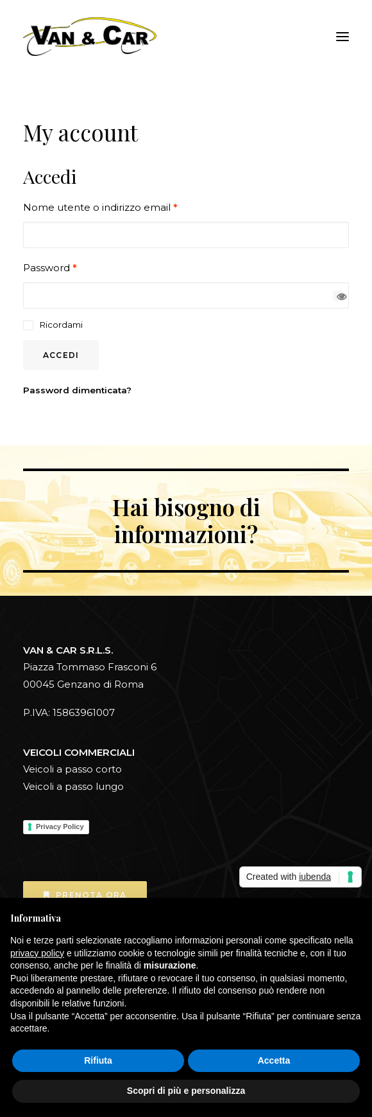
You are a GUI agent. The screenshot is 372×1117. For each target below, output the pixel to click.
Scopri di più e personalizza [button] (186, 1091)
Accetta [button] (274, 1060)
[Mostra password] (337, 295)
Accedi (61, 355)
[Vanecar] (89, 36)
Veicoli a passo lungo (73, 786)
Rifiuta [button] (98, 1060)
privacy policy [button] (37, 953)
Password (50, 268)
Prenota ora (85, 895)
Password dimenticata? (77, 390)
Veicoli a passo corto (72, 769)
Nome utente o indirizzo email (100, 207)
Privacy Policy (60, 826)
